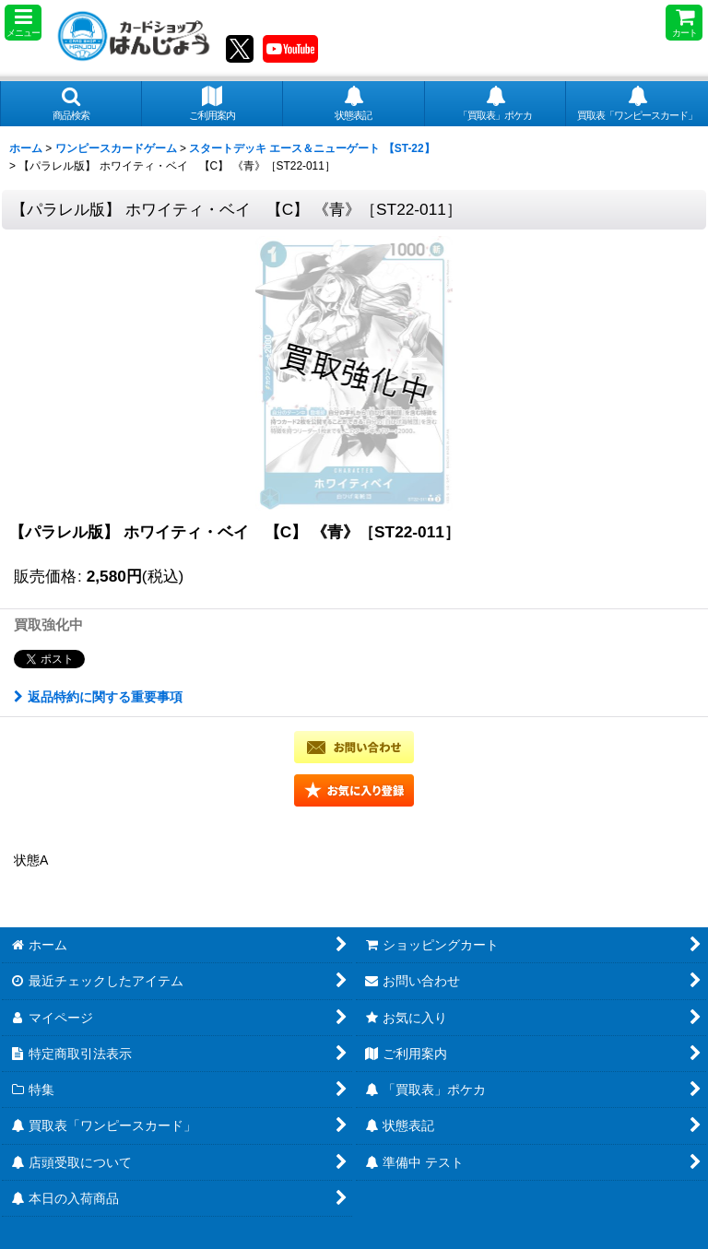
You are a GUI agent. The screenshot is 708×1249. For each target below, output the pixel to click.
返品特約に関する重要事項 (98, 696)
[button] (23, 23)
